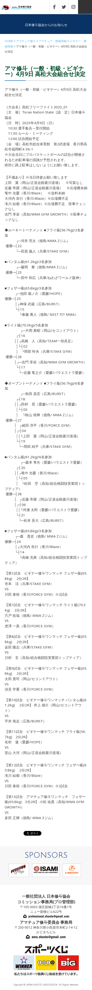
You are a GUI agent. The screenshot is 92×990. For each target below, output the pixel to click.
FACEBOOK (57, 7)
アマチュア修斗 (26, 41)
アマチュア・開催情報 (53, 41)
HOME (9, 41)
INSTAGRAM (76, 7)
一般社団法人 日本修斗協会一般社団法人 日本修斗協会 (19, 8)
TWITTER (66, 7)
